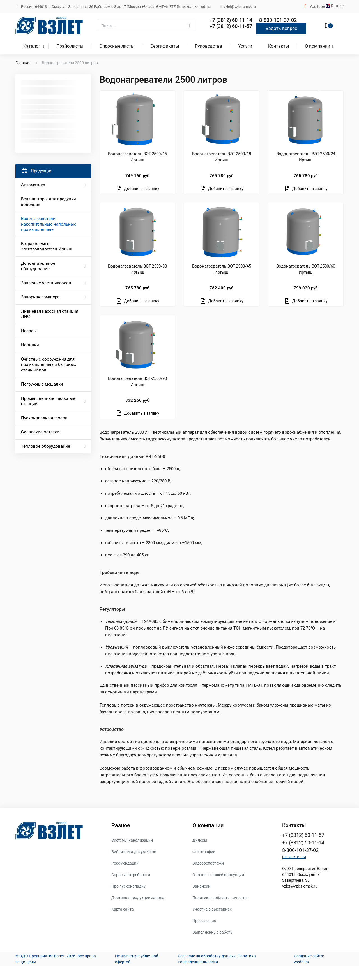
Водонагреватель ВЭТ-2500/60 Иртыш (305, 269)
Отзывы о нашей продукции (218, 874)
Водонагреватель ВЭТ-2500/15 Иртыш (137, 156)
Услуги (245, 46)
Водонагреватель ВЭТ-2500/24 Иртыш (305, 156)
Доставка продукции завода (137, 897)
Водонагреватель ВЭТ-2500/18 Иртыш (221, 156)
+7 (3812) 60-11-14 (231, 20)
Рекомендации (125, 863)
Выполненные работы (212, 932)
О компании (317, 46)
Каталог (31, 46)
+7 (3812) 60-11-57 (231, 26)
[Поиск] (146, 25)
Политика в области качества (220, 897)
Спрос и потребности (130, 874)
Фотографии (203, 851)
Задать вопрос (281, 28)
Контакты (278, 46)
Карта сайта (122, 909)
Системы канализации (132, 840)
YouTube (318, 6)
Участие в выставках (212, 909)
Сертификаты (164, 46)
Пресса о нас (204, 920)
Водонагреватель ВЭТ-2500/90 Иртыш (137, 381)
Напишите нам (294, 857)
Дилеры (199, 840)
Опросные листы (116, 46)
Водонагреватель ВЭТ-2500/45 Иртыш (221, 269)
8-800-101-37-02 (278, 20)
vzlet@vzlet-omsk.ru (299, 886)
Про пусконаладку (128, 886)
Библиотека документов (133, 851)
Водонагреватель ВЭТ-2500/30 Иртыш (137, 269)
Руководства (208, 46)
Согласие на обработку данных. (207, 956)
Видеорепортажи (208, 863)
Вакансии (201, 886)
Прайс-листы (69, 46)
